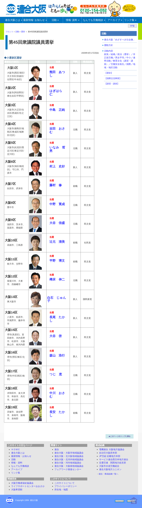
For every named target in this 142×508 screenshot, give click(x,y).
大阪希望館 (16, 489)
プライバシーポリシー (65, 486)
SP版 (132, 26)
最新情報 (21, 456)
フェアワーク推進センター (67, 469)
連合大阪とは (18, 453)
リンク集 (15, 473)
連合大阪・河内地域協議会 (67, 462)
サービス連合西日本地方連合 (113, 459)
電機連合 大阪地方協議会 (111, 449)
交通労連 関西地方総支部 (112, 462)
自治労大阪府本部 (108, 453)
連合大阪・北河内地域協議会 (68, 459)
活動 (17, 31)
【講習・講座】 (112, 83)
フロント (9, 31)
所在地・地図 (61, 489)
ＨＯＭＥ (15, 449)
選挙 (23, 31)
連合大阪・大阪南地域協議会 (68, 466)
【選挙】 (109, 73)
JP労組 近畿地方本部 (109, 456)
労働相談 (20, 466)
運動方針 (108, 45)
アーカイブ (16, 469)
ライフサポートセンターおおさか (28, 486)
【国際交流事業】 (113, 78)
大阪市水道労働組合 (109, 466)
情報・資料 (16, 462)
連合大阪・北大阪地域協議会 (68, 456)
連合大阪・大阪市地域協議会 (68, 453)
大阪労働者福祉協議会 (22, 483)
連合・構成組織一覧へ (108, 474)
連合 (56, 449)
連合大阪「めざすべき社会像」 (119, 39)
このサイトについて (64, 483)
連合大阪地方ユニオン (110, 469)
